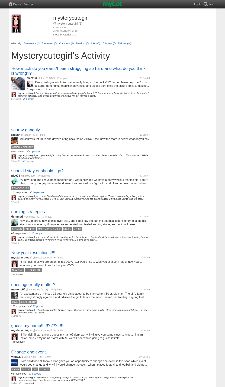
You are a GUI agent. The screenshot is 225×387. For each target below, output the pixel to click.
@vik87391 (30, 357)
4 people (36, 373)
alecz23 (32, 78)
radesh (15, 134)
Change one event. (29, 352)
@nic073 (25, 175)
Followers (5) (109, 43)
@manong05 (33, 289)
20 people (38, 192)
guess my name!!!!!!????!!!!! (37, 325)
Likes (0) (95, 43)
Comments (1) (66, 43)
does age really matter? (33, 284)
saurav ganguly (25, 129)
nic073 (15, 175)
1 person (50, 89)
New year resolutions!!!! (33, 252)
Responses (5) (49, 43)
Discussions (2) (32, 43)
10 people (37, 233)
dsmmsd (17, 216)
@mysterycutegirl (42, 257)
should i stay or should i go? (37, 170)
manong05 (18, 289)
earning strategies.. (29, 211)
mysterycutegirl (21, 257)
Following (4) (124, 43)
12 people (38, 306)
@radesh (26, 134)
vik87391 (17, 356)
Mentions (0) (82, 43)
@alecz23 (42, 78)
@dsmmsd (29, 216)
